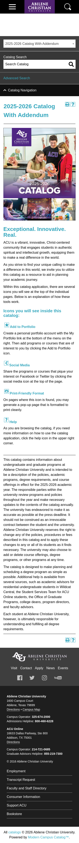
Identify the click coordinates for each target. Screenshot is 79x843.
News (50, 668)
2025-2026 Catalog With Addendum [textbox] (32, 43)
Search (67, 6)
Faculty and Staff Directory (26, 788)
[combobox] (39, 43)
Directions (13, 709)
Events (63, 668)
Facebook (19, 677)
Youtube (58, 678)
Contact (26, 668)
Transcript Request (21, 779)
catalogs (14, 832)
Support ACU (16, 805)
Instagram (44, 677)
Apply (39, 668)
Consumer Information (23, 797)
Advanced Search (16, 78)
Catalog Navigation (22, 90)
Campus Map (31, 709)
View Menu (12, 6)
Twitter (32, 677)
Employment (16, 771)
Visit (14, 668)
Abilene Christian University (39, 657)
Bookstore (14, 814)
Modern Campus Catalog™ (48, 837)
